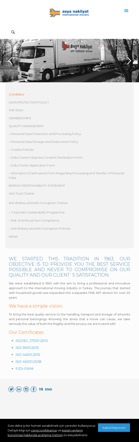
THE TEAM (16, 111)
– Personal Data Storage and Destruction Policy (43, 142)
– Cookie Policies (21, 150)
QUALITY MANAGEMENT (26, 127)
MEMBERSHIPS (20, 119)
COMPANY (17, 95)
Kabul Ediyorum (114, 427)
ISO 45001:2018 (28, 361)
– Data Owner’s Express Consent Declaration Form (45, 158)
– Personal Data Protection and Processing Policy (45, 134)
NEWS (13, 237)
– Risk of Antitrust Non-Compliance (34, 221)
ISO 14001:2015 (28, 355)
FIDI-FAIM (25, 368)
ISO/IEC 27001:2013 (32, 341)
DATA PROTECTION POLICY (29, 103)
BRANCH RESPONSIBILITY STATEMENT (37, 186)
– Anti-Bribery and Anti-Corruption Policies (39, 229)
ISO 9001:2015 (27, 348)
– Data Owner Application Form (32, 166)
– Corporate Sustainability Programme (37, 213)
